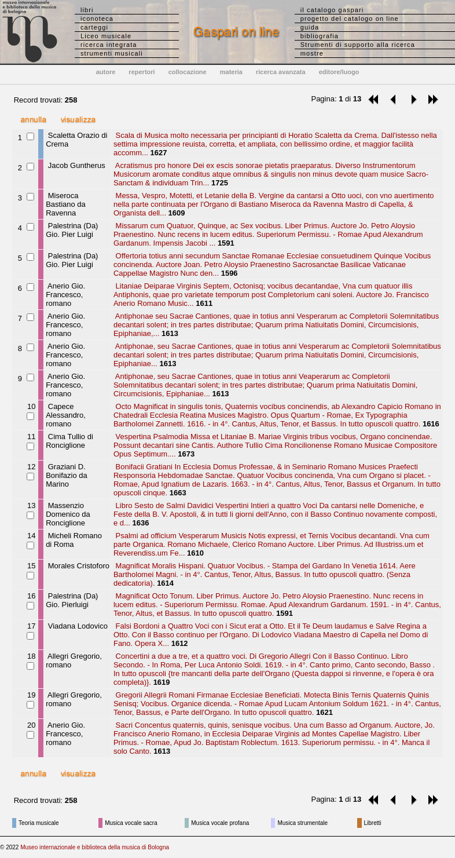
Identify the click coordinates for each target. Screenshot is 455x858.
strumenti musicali (111, 53)
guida (309, 27)
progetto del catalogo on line (349, 18)
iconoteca (96, 18)
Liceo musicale (105, 35)
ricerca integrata (108, 44)
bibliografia (319, 35)
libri (87, 9)
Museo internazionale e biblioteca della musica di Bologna (94, 847)
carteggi (94, 27)
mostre (312, 53)
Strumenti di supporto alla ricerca (357, 44)
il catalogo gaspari (332, 9)
